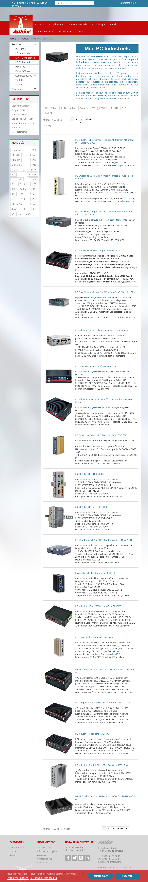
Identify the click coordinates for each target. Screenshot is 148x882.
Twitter (74, 858)
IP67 (34, 184)
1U (22, 169)
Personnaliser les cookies (43, 877)
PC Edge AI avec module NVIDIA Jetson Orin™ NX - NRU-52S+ (105, 292)
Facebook (68, 858)
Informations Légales (47, 851)
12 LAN (28, 213)
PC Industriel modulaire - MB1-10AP (93, 733)
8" (13, 184)
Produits (16, 44)
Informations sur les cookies (25, 123)
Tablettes (20, 80)
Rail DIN (32, 169)
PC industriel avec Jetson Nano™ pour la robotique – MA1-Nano (104, 401)
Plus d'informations (18, 877)
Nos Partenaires (19, 131)
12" (22, 194)
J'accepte (127, 876)
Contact (80, 31)
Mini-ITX (16, 159)
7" (13, 199)
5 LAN (33, 194)
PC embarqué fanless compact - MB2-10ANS (97, 250)
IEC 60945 (17, 179)
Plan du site (42, 862)
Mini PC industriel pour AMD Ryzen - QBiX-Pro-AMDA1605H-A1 (105, 797)
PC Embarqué (98, 24)
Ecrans (18, 84)
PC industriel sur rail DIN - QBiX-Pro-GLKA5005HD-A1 (102, 765)
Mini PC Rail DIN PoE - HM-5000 (91, 506)
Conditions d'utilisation (22, 118)
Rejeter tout (101, 876)
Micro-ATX (17, 204)
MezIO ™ (116, 654)
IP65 (34, 159)
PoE (34, 150)
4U (19, 213)
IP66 (34, 164)
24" (13, 213)
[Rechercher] (74, 3)
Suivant (85, 121)
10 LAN (24, 189)
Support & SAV (18, 110)
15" (13, 194)
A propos (16, 127)
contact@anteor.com (111, 861)
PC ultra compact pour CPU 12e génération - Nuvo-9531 (103, 539)
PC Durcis (39, 24)
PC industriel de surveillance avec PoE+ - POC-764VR (101, 330)
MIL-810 (16, 155)
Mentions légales (19, 114)
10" (13, 174)
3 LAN (33, 179)
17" (34, 208)
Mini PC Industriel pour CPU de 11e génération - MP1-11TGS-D (106, 671)
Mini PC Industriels (77, 24)
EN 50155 (17, 164)
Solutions (65, 31)
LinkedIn (87, 858)
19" (34, 189)
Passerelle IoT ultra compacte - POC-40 (95, 572)
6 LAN (33, 155)
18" (24, 208)
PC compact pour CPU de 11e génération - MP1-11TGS (103, 702)
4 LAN (15, 169)
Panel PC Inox (22, 71)
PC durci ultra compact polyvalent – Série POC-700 (100, 435)
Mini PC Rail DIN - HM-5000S (89, 473)
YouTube (81, 858)
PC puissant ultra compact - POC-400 (94, 637)
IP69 (34, 199)
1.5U (14, 208)
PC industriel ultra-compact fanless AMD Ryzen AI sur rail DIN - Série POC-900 (104, 141)
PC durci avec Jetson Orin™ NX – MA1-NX (95, 366)
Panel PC (114, 24)
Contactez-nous (128, 2)
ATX (23, 199)
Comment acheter (20, 105)
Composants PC (44, 31)
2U (13, 189)
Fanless (16, 150)
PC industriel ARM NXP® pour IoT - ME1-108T (98, 606)
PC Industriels (56, 24)
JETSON (32, 174)
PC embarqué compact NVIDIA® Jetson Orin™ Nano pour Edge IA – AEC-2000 (104, 213)
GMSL (23, 184)
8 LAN (33, 204)
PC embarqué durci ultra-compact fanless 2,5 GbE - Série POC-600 (104, 177)
